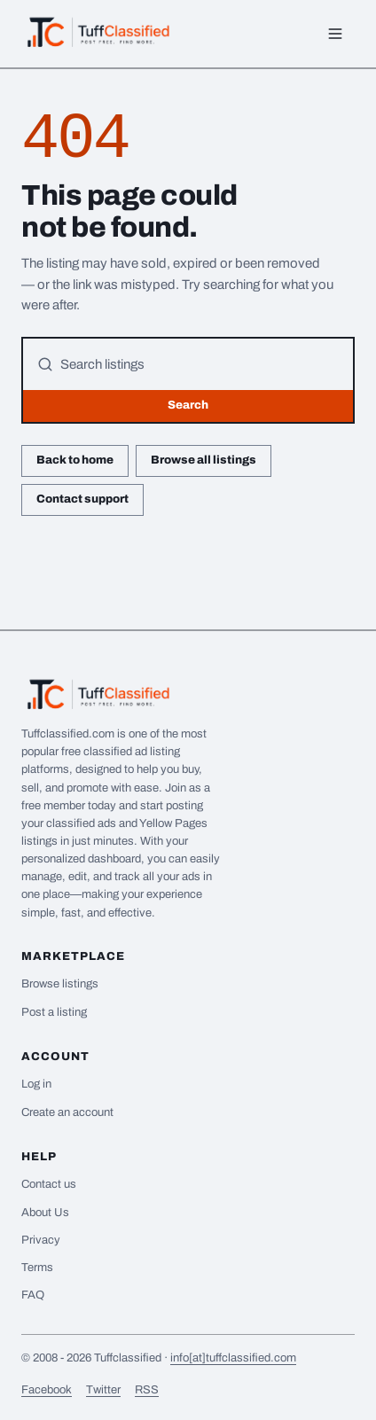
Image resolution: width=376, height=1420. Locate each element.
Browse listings (59, 984)
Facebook (46, 1390)
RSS (147, 1390)
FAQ (32, 1295)
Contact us (48, 1184)
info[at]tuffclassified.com (233, 1358)
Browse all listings (203, 460)
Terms (37, 1267)
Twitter (103, 1390)
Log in (36, 1084)
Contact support (82, 499)
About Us (45, 1212)
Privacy (40, 1240)
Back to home (75, 460)
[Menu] (335, 33)
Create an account (67, 1112)
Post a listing (54, 1012)
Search (188, 405)
